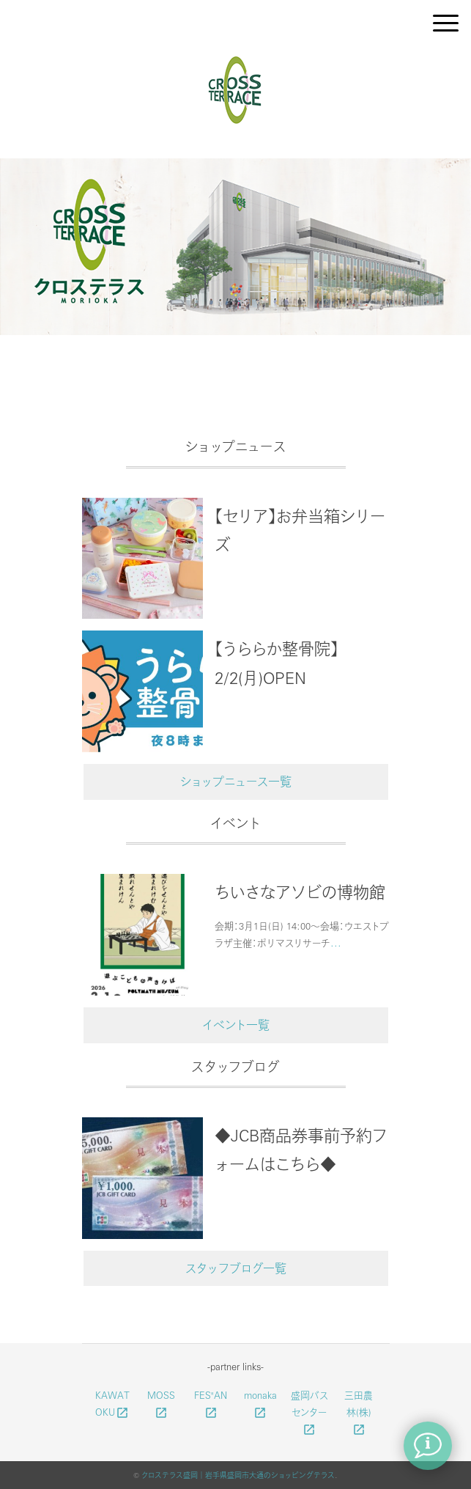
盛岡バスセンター (309, 1412)
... (335, 942)
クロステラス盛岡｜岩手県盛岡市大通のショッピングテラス (238, 1475)
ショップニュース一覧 (236, 781)
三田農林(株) (358, 1412)
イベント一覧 (236, 1024)
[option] (235, 249)
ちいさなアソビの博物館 (300, 891)
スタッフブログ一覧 (235, 1268)
